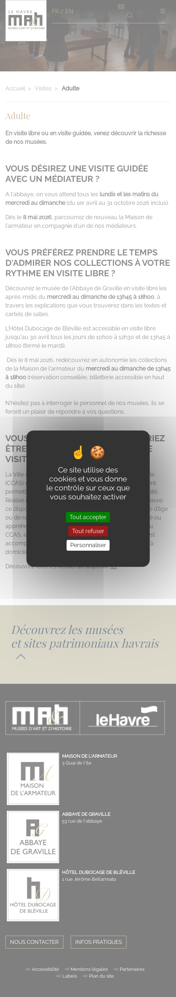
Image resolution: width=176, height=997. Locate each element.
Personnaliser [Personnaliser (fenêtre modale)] (88, 545)
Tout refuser (88, 531)
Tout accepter (88, 517)
